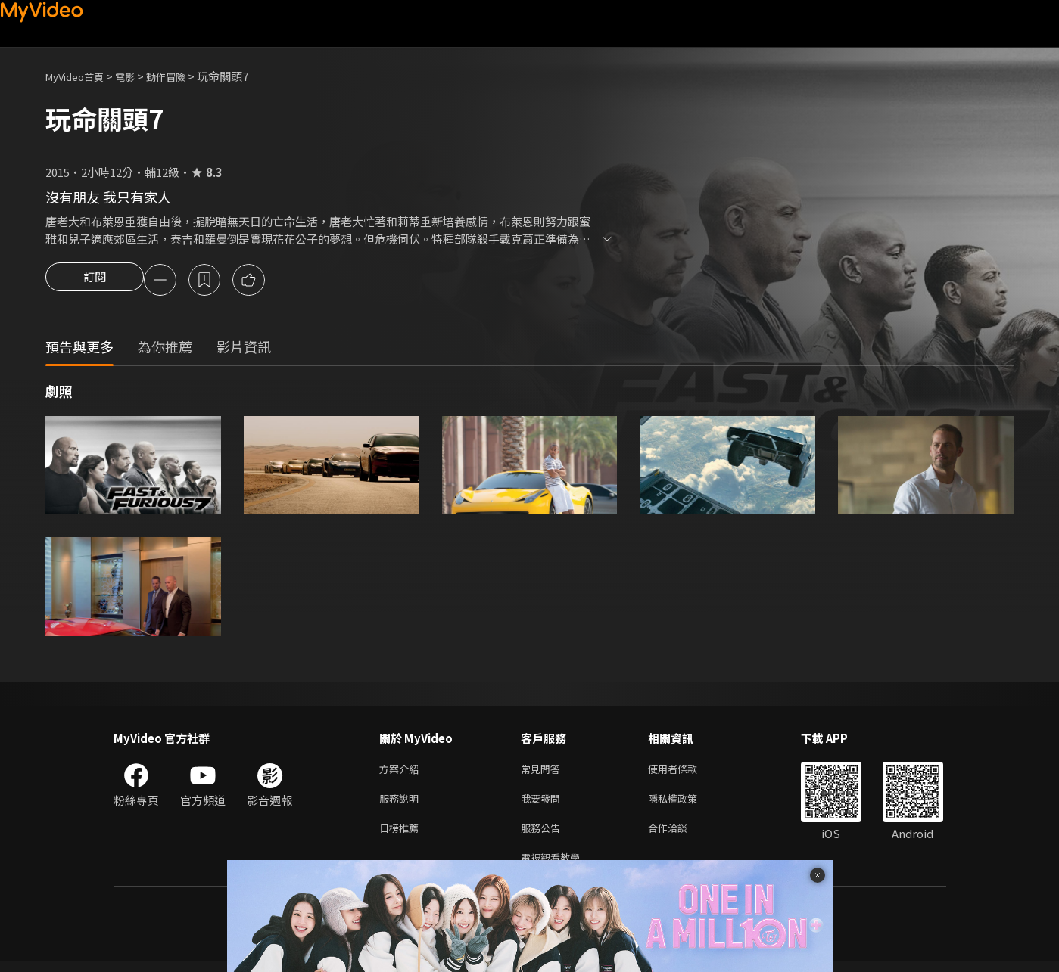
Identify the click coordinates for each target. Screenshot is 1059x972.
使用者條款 (685, 772)
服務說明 (402, 804)
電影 (137, 76)
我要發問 (543, 804)
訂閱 (94, 281)
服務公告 (543, 835)
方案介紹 (402, 772)
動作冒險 (182, 76)
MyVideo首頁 (79, 76)
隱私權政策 (685, 804)
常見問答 (543, 772)
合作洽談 (679, 835)
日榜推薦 (402, 835)
